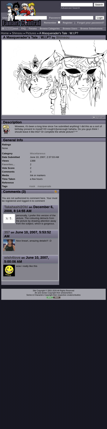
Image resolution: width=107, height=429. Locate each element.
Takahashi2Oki (16, 207)
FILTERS (7, 29)
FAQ (23, 28)
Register (67, 22)
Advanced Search (70, 8)
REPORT (98, 117)
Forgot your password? (90, 22)
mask (32, 186)
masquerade (44, 186)
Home (5, 33)
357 (7, 232)
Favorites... (8, 164)
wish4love (12, 257)
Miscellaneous (37, 153)
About (15, 28)
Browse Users (70, 28)
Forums (33, 28)
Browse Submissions (91, 28)
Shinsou (17, 33)
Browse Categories (50, 28)
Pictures (31, 33)
